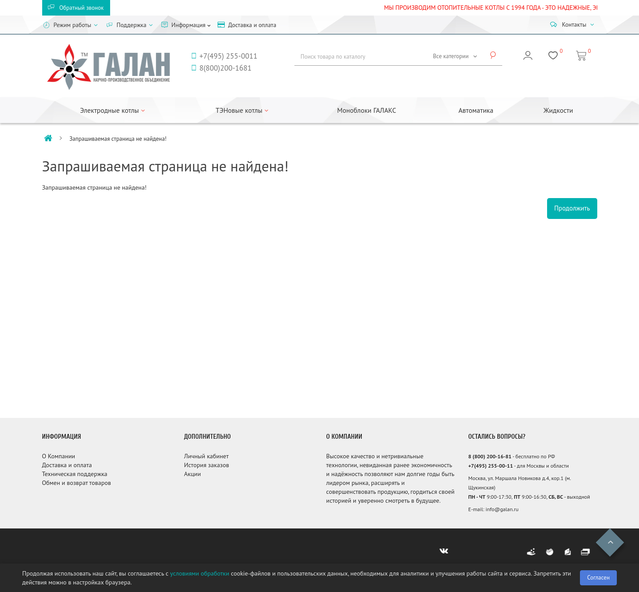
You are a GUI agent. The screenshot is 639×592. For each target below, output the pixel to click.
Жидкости (558, 110)
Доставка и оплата (67, 465)
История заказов (207, 465)
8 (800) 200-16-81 (490, 456)
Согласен (598, 577)
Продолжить (572, 208)
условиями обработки (199, 573)
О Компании (58, 456)
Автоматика (476, 110)
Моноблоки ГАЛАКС (366, 110)
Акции (192, 474)
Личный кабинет (206, 456)
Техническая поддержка (74, 474)
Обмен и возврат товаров (76, 483)
